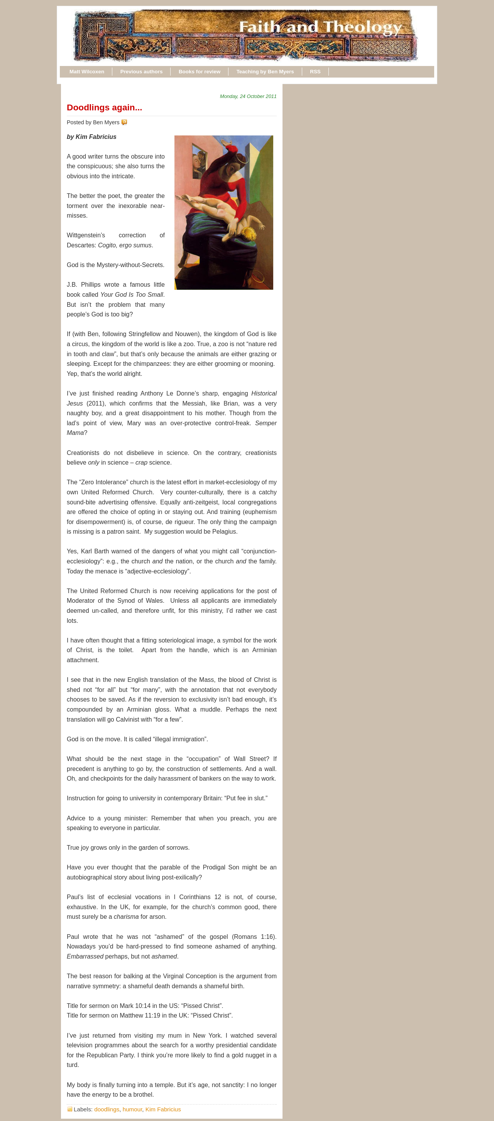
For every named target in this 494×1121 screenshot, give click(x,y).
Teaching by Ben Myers (265, 71)
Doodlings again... (104, 107)
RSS (315, 71)
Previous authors (141, 71)
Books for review (199, 71)
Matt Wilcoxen (86, 71)
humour (132, 1109)
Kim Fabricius (163, 1109)
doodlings (106, 1109)
